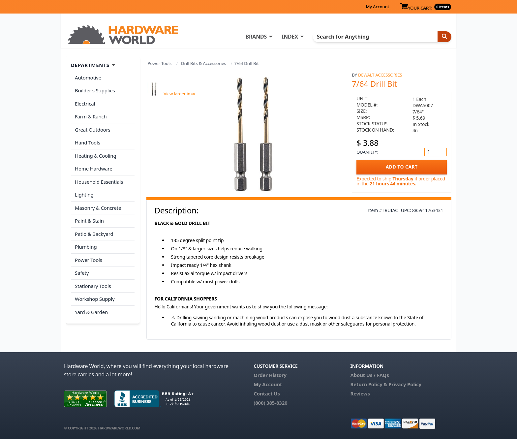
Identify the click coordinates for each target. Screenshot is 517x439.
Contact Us (267, 393)
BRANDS (256, 36)
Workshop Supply (95, 299)
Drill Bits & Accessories (203, 63)
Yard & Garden (91, 312)
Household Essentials (99, 181)
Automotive (88, 77)
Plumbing (86, 246)
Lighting (84, 194)
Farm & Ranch (91, 116)
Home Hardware (93, 168)
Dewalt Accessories (380, 75)
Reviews (360, 393)
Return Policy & (368, 384)
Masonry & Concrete (98, 207)
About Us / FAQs (369, 375)
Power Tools (160, 63)
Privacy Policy (404, 384)
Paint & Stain (89, 220)
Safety (82, 272)
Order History (270, 375)
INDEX (290, 36)
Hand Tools (87, 142)
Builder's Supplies (95, 90)
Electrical (85, 103)
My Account (377, 7)
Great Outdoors (92, 129)
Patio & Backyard (94, 234)
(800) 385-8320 (270, 402)
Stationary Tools (93, 286)
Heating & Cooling (95, 155)
